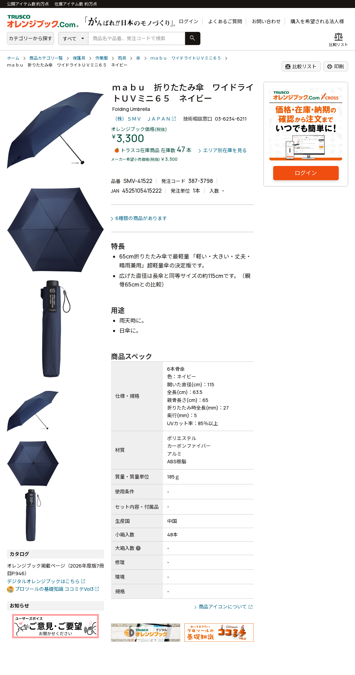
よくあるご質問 (225, 21)
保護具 (79, 58)
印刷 (335, 66)
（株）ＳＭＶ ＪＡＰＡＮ (141, 118)
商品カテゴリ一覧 (46, 58)
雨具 (122, 58)
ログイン (188, 21)
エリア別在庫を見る (225, 150)
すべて (70, 38)
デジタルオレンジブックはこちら (43, 581)
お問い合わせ (266, 21)
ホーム (13, 58)
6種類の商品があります (141, 218)
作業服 (101, 58)
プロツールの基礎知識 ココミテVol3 (54, 589)
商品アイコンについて (223, 606)
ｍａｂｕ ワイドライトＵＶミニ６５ (185, 58)
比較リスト (301, 66)
